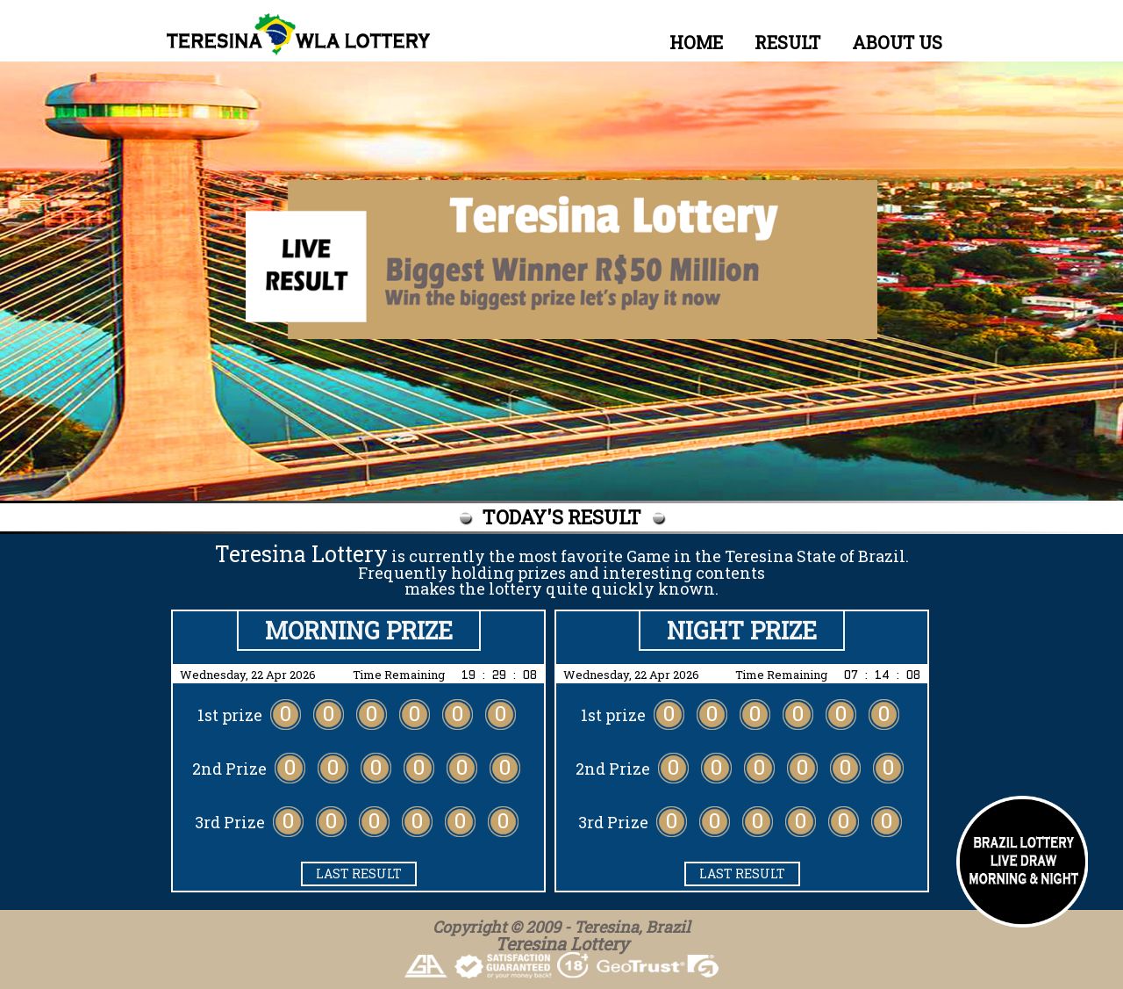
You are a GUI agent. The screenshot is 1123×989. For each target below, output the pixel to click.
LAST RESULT (359, 873)
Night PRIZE (742, 630)
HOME (696, 42)
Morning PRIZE (359, 630)
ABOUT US (897, 42)
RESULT (787, 42)
